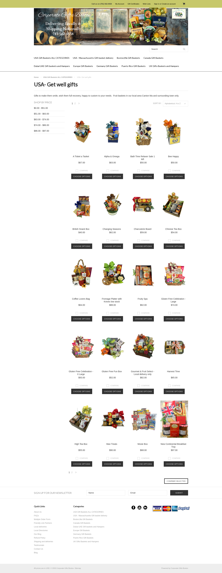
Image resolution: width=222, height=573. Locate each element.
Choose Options (81, 176)
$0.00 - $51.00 (41, 108)
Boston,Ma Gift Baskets (128, 58)
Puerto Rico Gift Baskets (133, 66)
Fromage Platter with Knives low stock (112, 300)
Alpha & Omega (111, 156)
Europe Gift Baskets (83, 66)
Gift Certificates (133, 4)
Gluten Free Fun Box (112, 371)
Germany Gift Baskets (107, 66)
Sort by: (157, 103)
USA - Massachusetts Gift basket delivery (93, 58)
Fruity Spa (143, 299)
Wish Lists (146, 4)
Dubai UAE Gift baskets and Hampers (52, 66)
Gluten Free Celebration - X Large (81, 372)
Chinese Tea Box (173, 229)
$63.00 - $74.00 (41, 119)
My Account (119, 4)
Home (36, 77)
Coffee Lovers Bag (81, 299)
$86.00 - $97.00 (41, 131)
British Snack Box (80, 229)
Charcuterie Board (142, 229)
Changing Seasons (112, 229)
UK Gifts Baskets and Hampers (164, 66)
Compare (84, 171)
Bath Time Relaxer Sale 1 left (142, 157)
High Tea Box (80, 444)
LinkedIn (145, 508)
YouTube (139, 508)
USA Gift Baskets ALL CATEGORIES (51, 58)
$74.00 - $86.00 (41, 125)
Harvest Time (173, 371)
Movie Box (143, 444)
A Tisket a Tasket (81, 156)
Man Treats (111, 444)
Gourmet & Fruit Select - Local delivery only (142, 372)
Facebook (133, 508)
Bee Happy (173, 156)
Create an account (169, 4)
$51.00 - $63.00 (41, 114)
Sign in (156, 4)
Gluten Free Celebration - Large (173, 300)
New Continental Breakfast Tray (173, 445)
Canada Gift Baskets (153, 58)
